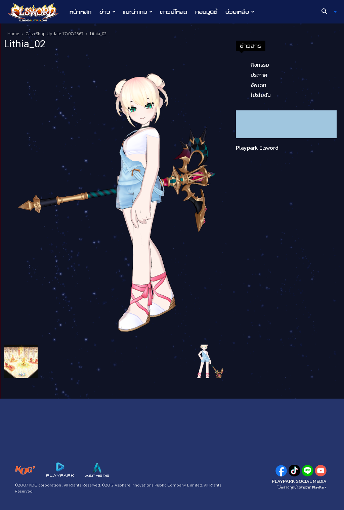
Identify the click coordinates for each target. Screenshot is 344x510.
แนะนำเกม (138, 11)
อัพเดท (258, 85)
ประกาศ (259, 75)
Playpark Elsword (257, 148)
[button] (326, 12)
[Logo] (36, 12)
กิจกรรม (260, 65)
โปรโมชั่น (261, 95)
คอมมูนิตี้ (206, 11)
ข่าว (107, 11)
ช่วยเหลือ (239, 11)
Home (13, 34)
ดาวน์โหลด (173, 11)
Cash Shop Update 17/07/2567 (55, 34)
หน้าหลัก (80, 11)
